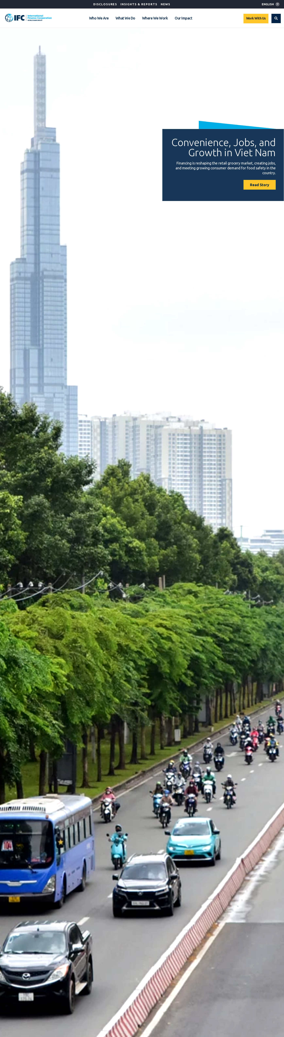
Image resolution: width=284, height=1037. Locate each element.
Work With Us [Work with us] (256, 18)
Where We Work (155, 18)
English (268, 4)
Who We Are (99, 18)
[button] (276, 18)
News (165, 4)
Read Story (259, 185)
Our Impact (183, 18)
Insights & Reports (138, 4)
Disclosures (105, 4)
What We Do (125, 18)
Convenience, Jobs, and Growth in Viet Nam (223, 147)
